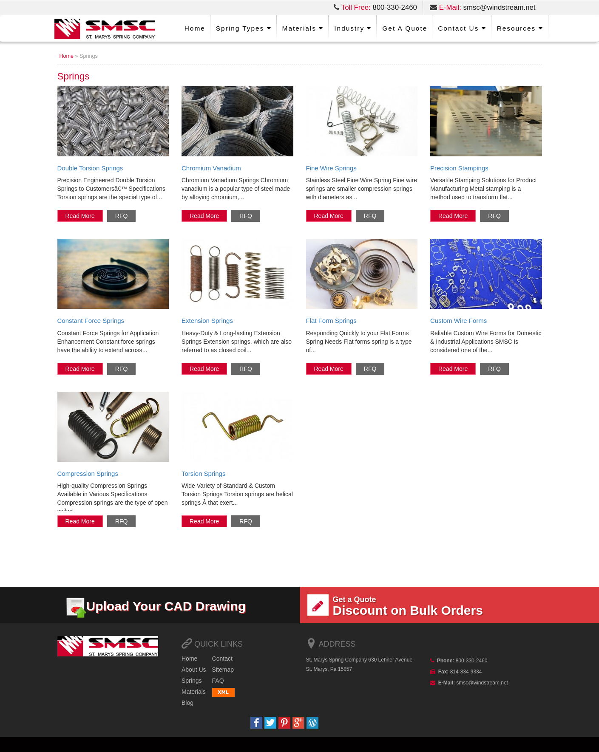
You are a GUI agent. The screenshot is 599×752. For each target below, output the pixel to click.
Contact (222, 658)
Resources (520, 28)
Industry (353, 28)
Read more (80, 215)
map (223, 669)
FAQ (218, 680)
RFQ (121, 215)
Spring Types (244, 28)
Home (195, 28)
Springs (192, 680)
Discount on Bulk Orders (420, 605)
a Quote (404, 28)
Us (462, 28)
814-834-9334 (465, 672)
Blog (187, 702)
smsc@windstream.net (499, 7)
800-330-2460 (394, 7)
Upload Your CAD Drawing (155, 606)
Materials (303, 28)
